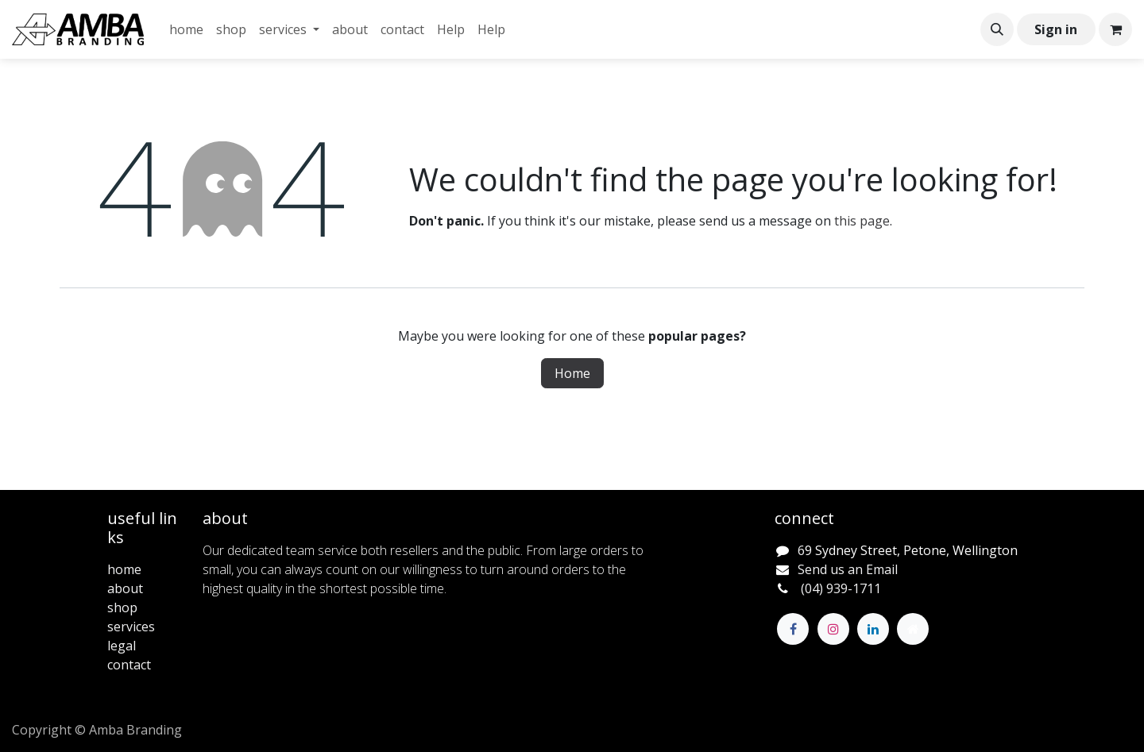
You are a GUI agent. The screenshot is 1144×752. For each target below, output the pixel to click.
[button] (997, 29)
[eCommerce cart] (1115, 29)
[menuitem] (186, 29)
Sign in (1055, 29)
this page (862, 220)
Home (572, 373)
